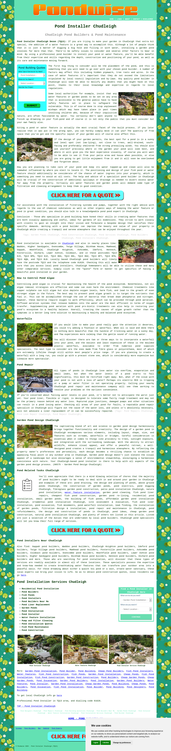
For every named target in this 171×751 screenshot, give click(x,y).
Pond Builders (109, 677)
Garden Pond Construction (82, 677)
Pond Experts (57, 728)
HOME (112, 19)
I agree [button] (95, 743)
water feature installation (82, 492)
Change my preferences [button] (122, 743)
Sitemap (19, 728)
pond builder (64, 54)
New (39, 728)
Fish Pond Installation (68, 687)
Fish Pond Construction (53, 674)
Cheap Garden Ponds (133, 677)
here (23, 575)
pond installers (63, 266)
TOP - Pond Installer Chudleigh (36, 706)
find (26, 546)
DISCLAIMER (148, 19)
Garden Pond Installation (41, 671)
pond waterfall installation (95, 505)
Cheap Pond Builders (110, 671)
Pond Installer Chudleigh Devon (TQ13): (42, 41)
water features (69, 75)
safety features (58, 103)
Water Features (26, 674)
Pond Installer (39, 684)
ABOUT (127, 19)
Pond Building (86, 671)
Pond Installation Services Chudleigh (51, 582)
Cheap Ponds (131, 674)
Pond (19, 243)
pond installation (94, 559)
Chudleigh (68, 243)
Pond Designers (136, 687)
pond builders (91, 259)
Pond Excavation (47, 680)
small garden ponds (48, 499)
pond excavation (44, 505)
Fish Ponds (78, 674)
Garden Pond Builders (73, 680)
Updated (46, 728)
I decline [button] (105, 743)
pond (133, 66)
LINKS (119, 19)
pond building (73, 217)
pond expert (114, 211)
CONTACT (136, 19)
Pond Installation (102, 680)
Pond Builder (67, 671)
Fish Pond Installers (139, 671)
